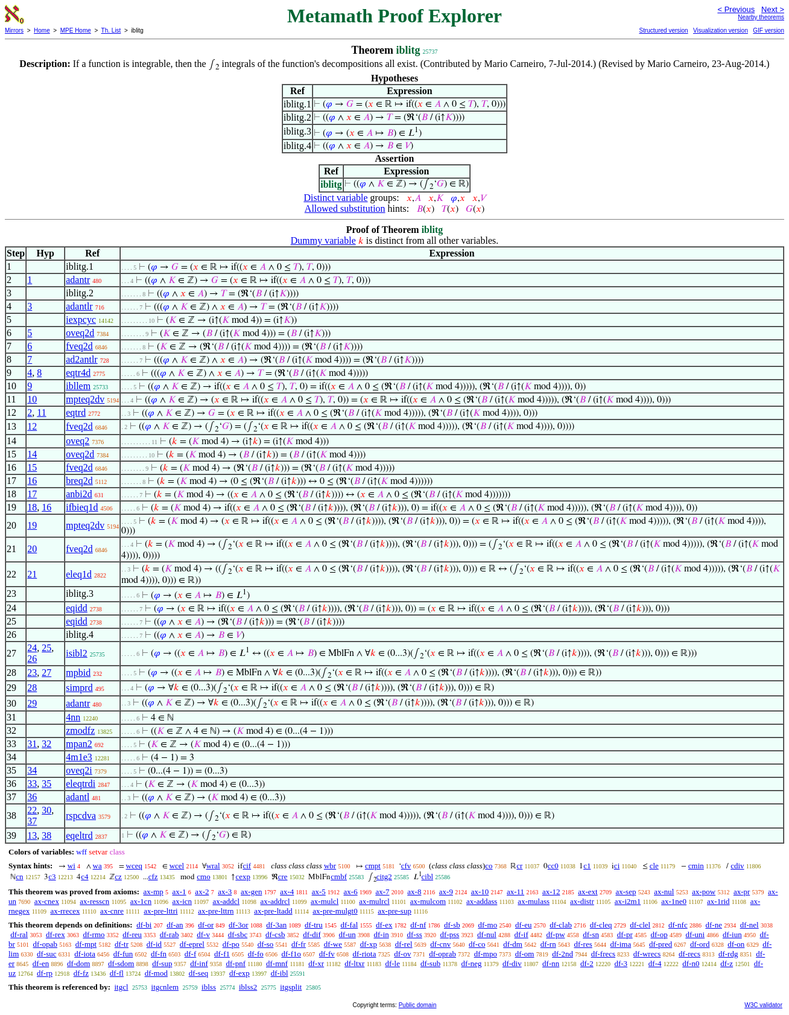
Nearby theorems (761, 17)
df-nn (550, 963)
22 (32, 810)
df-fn (158, 953)
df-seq (199, 973)
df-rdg (728, 953)
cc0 (553, 865)
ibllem (78, 386)
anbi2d (79, 494)
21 (32, 574)
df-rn (548, 944)
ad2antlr (81, 359)
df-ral (19, 934)
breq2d (79, 481)
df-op (658, 934)
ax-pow (703, 891)
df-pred (660, 944)
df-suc (47, 953)
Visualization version (720, 30)
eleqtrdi (80, 783)
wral (213, 865)
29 (32, 703)
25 (46, 648)
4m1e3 (79, 757)
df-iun (732, 934)
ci (616, 865)
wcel (177, 865)
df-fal (349, 924)
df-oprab (442, 953)
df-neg (471, 963)
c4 (84, 876)
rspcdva (81, 815)
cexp (242, 876)
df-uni (695, 934)
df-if (521, 934)
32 (46, 744)
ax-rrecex (65, 910)
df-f (191, 953)
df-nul (486, 934)
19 (32, 525)
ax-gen (251, 891)
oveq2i (79, 770)
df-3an (276, 924)
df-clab (561, 924)
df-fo (256, 953)
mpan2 (79, 744)
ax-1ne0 (673, 901)
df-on (735, 944)
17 (32, 494)
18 (32, 507)
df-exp (239, 973)
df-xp (368, 944)
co (488, 865)
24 (32, 648)
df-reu (132, 934)
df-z (726, 963)
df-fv (327, 953)
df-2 (587, 963)
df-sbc (238, 934)
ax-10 (480, 891)
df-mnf (277, 963)
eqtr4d (78, 373)
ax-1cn (140, 901)
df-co (477, 944)
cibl (428, 876)
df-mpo (485, 953)
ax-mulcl (324, 901)
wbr (330, 865)
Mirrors (14, 30)
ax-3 (225, 891)
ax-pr (742, 891)
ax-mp (153, 891)
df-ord (700, 944)
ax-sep (625, 891)
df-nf (418, 924)
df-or (206, 924)
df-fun (123, 953)
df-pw (555, 934)
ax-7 (382, 891)
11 (41, 412)
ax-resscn (94, 901)
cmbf (339, 876)
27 (46, 672)
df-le (392, 963)
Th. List (111, 30)
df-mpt (86, 944)
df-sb (452, 924)
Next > (772, 9)
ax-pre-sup (394, 910)
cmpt (373, 865)
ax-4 (287, 891)
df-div (512, 963)
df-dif (312, 934)
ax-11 (515, 891)
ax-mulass (534, 901)
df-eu (523, 924)
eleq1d (79, 574)
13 (32, 835)
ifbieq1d (82, 507)
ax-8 (414, 891)
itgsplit (291, 986)
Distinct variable (335, 197)
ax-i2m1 (628, 901)
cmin (696, 865)
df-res (583, 944)
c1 (587, 865)
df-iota (84, 953)
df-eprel (192, 944)
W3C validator (763, 1005)
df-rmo (93, 934)
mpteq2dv (85, 399)
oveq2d (80, 333)
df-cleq (601, 924)
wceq (134, 865)
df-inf (199, 963)
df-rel (404, 944)
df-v (203, 934)
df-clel (640, 924)
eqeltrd (79, 835)
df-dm (512, 944)
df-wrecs (647, 953)
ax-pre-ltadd (273, 910)
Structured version (663, 30)
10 (32, 399)
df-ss (414, 934)
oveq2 (77, 441)
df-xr (316, 963)
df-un (347, 934)
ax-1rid (718, 901)
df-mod (156, 973)
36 (32, 797)
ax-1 (179, 891)
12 (32, 426)
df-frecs (603, 953)
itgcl (121, 986)
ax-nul (664, 891)
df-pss (450, 934)
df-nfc (678, 924)
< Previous (736, 9)
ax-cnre (112, 910)
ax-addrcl (275, 901)
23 (32, 672)
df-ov (402, 953)
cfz (153, 876)
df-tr (121, 944)
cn (19, 876)
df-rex (55, 934)
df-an (174, 924)
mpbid (78, 672)
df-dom (78, 963)
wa (97, 865)
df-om (524, 953)
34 (32, 770)
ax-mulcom (428, 901)
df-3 (620, 963)
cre (283, 876)
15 (32, 467)
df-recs (689, 953)
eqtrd (76, 412)
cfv (406, 865)
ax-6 (351, 891)
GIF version (768, 30)
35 (46, 783)
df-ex (384, 924)
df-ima (621, 944)
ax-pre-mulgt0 (334, 910)
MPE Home (75, 30)
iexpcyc (81, 319)
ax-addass (481, 901)
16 (32, 481)
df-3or (239, 924)
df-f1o (292, 953)
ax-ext (587, 891)
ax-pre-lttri (160, 910)
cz (118, 876)
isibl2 (76, 653)
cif (246, 865)
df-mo (487, 924)
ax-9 (446, 891)
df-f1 (222, 953)
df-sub (430, 963)
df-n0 (690, 963)
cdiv (737, 865)
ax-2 (202, 891)
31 (32, 744)
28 (32, 687)
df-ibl (279, 973)
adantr (78, 280)
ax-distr (582, 901)
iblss (208, 986)
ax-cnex (46, 901)
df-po (231, 944)
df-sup (162, 963)
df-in (380, 934)
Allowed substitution (345, 208)
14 (32, 454)
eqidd (76, 608)
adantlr (79, 306)
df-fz (81, 973)
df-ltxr (354, 963)
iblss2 (248, 986)
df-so (266, 944)
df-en (41, 963)
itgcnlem (165, 986)
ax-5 (319, 891)
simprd (79, 687)
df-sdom (121, 963)
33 (32, 783)
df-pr (625, 934)
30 (46, 810)
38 (46, 835)
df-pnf (236, 963)
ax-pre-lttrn (215, 910)
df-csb (275, 934)
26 (32, 659)
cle (654, 865)
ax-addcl (225, 901)
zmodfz (80, 730)
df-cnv (440, 944)
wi (71, 865)
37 (32, 821)
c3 (51, 876)
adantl (77, 797)
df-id (154, 944)
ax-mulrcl (374, 901)
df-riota (364, 953)
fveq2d (79, 346)
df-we (333, 944)
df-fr (298, 944)
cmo (203, 876)
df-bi (143, 924)
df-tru (314, 924)
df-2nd (562, 953)
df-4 (655, 963)
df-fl (117, 973)
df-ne (713, 924)
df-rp (44, 973)
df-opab (45, 944)
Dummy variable (323, 240)
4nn (73, 717)
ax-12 (551, 891)
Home (42, 30)
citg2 (384, 876)
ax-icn (182, 901)
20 (32, 549)
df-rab (169, 934)
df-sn (591, 934)
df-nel (749, 924)
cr (519, 865)
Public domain (418, 1005)
